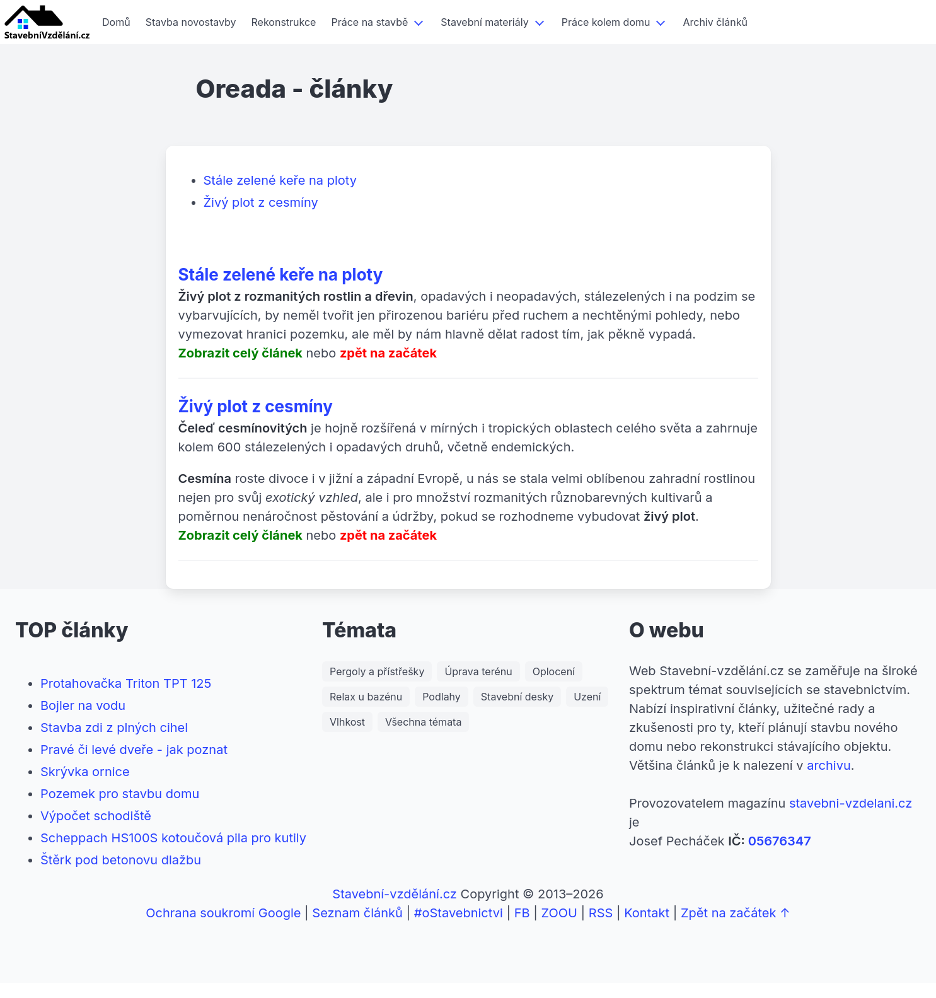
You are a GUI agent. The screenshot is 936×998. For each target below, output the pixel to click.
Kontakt (646, 912)
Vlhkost (347, 722)
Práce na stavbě (369, 22)
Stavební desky (517, 696)
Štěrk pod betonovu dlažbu (120, 859)
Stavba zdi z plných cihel (114, 727)
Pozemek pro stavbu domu (119, 793)
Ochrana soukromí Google (223, 912)
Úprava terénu (478, 671)
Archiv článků (715, 22)
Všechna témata (423, 722)
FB (522, 912)
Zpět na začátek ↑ (735, 912)
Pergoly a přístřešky (377, 671)
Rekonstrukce (283, 22)
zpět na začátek (388, 353)
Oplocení (554, 671)
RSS (601, 912)
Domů (116, 22)
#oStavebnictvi (458, 912)
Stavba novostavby (191, 22)
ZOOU (559, 912)
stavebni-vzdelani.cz (850, 803)
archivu (829, 765)
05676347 (779, 841)
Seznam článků (357, 912)
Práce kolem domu (606, 22)
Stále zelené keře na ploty (280, 180)
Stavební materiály (484, 22)
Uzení (587, 696)
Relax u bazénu (366, 696)
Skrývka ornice (85, 771)
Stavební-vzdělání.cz (394, 894)
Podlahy (441, 696)
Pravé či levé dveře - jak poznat (134, 749)
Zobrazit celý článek (240, 353)
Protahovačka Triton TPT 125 (125, 683)
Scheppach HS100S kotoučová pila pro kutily (173, 837)
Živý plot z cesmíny (261, 202)
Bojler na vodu (82, 705)
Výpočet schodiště (95, 815)
